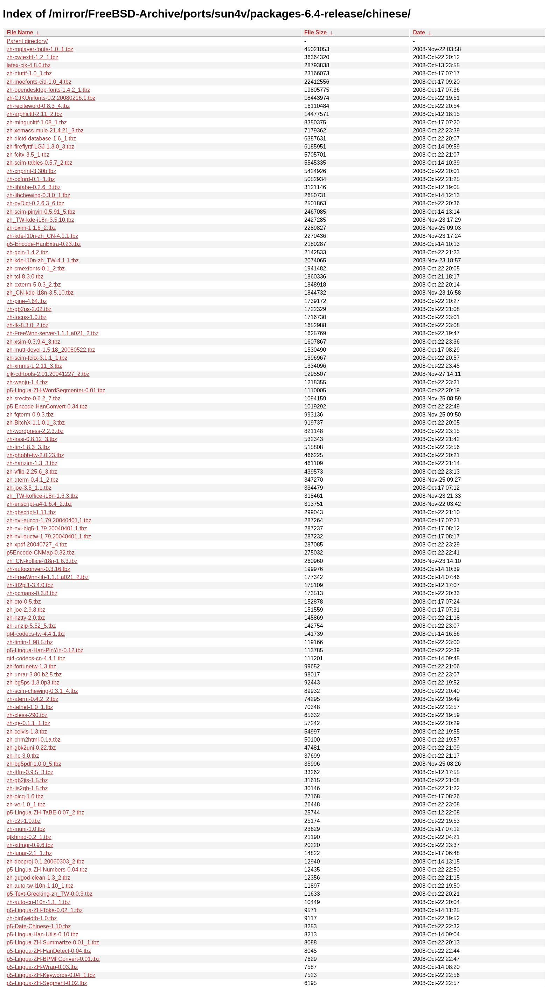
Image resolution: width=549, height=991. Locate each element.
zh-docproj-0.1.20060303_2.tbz (45, 862)
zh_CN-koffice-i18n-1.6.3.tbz (42, 561)
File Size (315, 32)
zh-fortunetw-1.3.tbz (31, 666)
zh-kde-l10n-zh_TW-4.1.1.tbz (43, 260)
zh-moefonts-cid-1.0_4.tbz (39, 82)
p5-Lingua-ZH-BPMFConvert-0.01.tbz (53, 959)
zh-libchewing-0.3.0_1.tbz (38, 195)
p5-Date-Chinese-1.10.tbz (39, 926)
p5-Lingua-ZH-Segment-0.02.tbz (47, 983)
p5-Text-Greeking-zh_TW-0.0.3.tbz (49, 894)
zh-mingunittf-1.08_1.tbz (37, 122)
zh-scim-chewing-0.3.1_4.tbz (42, 691)
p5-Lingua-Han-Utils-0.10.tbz (42, 934)
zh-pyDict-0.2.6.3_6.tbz (35, 203)
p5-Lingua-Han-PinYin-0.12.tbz (45, 650)
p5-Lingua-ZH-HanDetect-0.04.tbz (49, 951)
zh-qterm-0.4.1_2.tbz (32, 480)
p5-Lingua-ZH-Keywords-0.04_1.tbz (51, 975)
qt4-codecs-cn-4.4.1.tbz (36, 658)
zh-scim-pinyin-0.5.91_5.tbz (41, 212)
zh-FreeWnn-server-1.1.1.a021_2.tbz (52, 333)
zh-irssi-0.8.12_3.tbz (32, 439)
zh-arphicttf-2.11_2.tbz (34, 114)
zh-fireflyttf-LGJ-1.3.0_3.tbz (40, 147)
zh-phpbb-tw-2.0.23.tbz (35, 455)
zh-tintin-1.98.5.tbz (30, 642)
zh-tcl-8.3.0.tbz (25, 277)
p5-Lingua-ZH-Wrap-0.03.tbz (42, 967)
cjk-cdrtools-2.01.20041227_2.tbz (48, 374)
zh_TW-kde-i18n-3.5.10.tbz (40, 220)
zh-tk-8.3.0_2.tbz (27, 325)
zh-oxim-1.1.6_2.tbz (31, 228)
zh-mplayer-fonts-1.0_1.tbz (40, 49)
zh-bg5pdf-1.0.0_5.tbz (34, 764)
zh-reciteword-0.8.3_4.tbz (38, 106)
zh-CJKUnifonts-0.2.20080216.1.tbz (51, 98)
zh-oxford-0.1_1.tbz (31, 179)
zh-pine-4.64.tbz (27, 301)
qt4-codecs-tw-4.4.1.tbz (36, 634)
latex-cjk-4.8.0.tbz (28, 65)
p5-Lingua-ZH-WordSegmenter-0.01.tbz (56, 390)
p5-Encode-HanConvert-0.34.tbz (47, 407)
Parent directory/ (27, 41)
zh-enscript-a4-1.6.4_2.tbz (39, 504)
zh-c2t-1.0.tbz (24, 821)
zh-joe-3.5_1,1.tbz (29, 488)
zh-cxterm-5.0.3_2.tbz (34, 285)
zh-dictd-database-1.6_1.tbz (41, 139)
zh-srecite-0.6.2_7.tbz (34, 398)
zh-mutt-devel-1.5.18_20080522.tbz (51, 350)
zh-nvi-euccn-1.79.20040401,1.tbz (49, 520)
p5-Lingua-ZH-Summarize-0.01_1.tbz (53, 942)
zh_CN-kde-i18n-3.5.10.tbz (40, 293)
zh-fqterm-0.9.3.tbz (30, 415)
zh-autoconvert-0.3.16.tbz (38, 569)
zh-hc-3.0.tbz (23, 756)
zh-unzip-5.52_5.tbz (31, 626)
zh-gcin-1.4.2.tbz (27, 252)
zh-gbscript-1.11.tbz (31, 512)
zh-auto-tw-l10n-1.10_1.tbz (40, 886)
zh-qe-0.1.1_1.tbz (28, 723)
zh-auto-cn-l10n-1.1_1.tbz (38, 902)
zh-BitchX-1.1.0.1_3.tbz (36, 423)
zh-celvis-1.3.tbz (27, 732)
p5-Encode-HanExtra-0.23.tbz (44, 244)
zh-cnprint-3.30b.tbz (31, 171)
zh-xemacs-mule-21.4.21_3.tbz (45, 130)
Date (419, 32)
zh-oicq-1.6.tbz (25, 796)
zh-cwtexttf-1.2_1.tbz (32, 57)
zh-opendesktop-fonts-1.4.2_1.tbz (48, 90)
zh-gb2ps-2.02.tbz (29, 309)
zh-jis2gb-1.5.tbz (27, 788)
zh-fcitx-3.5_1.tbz (28, 155)
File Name (20, 32)
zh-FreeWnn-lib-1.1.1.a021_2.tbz (48, 577)
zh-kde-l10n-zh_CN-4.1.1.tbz (42, 236)
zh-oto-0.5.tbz (24, 602)
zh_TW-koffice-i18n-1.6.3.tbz (42, 496)
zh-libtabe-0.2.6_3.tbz (34, 187)
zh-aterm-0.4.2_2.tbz (32, 699)
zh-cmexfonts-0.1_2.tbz (36, 268)
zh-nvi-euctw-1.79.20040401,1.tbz (49, 536)
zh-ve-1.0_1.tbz (26, 804)
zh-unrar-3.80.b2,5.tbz (34, 674)
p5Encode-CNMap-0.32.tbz (41, 553)
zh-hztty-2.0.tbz (26, 618)
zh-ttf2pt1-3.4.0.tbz (30, 585)
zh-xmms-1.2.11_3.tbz (34, 366)
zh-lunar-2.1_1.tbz (29, 853)
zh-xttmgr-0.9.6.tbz (30, 845)
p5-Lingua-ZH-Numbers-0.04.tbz (47, 870)
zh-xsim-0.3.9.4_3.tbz (33, 342)
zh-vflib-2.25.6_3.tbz (32, 472)
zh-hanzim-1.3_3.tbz (32, 463)
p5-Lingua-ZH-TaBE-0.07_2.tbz (45, 812)
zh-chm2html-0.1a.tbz (34, 740)
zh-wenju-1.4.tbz (27, 382)
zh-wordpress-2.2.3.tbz (35, 431)
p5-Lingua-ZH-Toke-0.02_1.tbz (45, 910)
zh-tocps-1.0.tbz (27, 317)
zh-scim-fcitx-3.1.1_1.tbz (37, 358)
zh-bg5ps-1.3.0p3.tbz (33, 683)
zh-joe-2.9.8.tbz (26, 610)
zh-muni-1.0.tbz (26, 829)
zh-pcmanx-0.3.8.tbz (32, 593)
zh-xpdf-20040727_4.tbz (37, 545)
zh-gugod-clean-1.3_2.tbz (38, 878)
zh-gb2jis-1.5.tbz (27, 780)
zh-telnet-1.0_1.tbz (30, 707)
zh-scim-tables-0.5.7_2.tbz (39, 163)
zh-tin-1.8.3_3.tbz (28, 447)
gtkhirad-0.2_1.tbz (29, 837)
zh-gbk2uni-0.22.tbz (31, 748)
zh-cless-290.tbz (27, 715)
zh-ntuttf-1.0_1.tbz (29, 73)
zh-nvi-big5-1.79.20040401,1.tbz (47, 528)
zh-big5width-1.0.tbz (32, 918)
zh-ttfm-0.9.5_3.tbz (30, 772)
